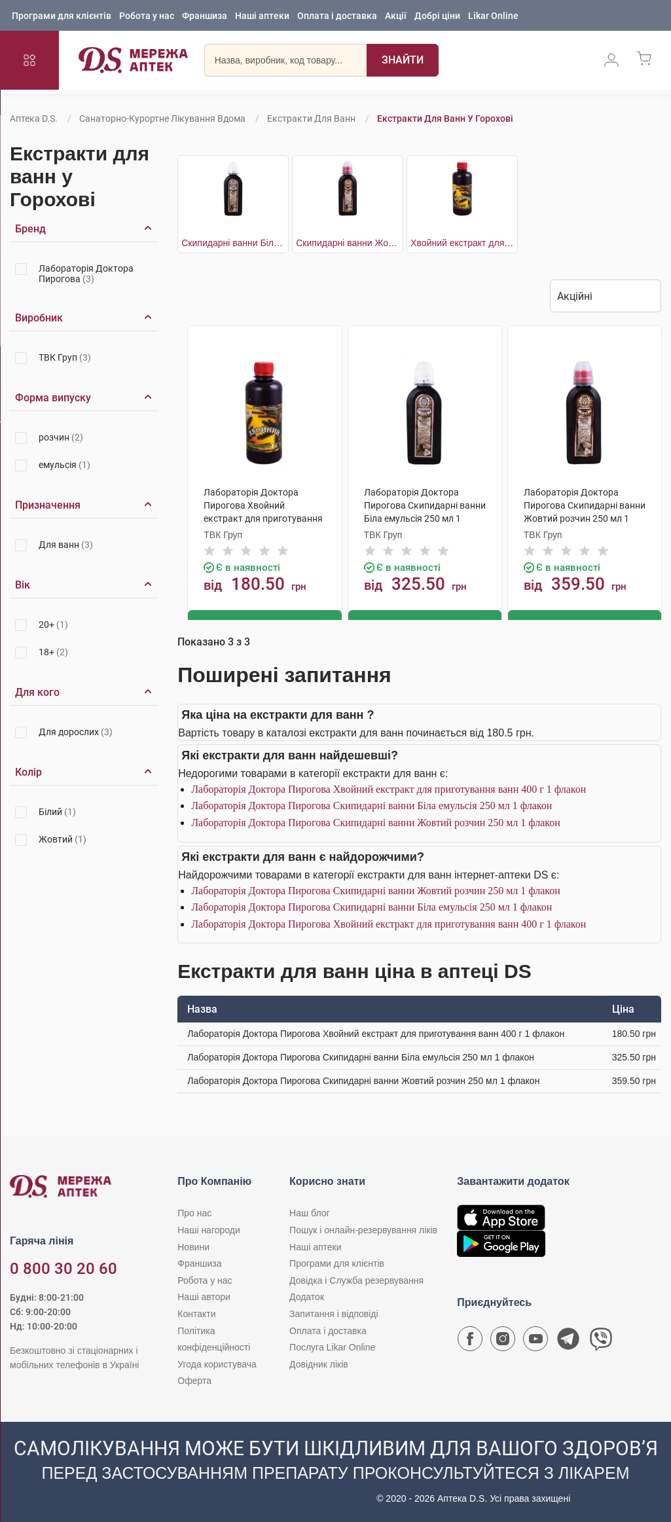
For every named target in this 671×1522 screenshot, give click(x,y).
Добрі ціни (437, 16)
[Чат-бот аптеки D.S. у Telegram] (568, 1341)
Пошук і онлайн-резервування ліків (363, 1229)
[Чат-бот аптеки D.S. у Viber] (601, 1341)
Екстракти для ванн (311, 118)
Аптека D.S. (34, 118)
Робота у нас (146, 16)
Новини (193, 1246)
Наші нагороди (208, 1229)
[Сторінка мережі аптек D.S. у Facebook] (470, 1341)
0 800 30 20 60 (63, 1268)
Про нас (194, 1212)
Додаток (306, 1296)
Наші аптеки (262, 16)
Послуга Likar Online (332, 1346)
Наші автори (203, 1296)
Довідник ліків (318, 1363)
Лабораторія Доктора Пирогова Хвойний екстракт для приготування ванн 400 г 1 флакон (388, 787)
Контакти (196, 1313)
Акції (396, 16)
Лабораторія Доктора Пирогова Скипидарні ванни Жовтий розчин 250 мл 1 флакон (375, 821)
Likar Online (493, 16)
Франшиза (204, 16)
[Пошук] (393, 62)
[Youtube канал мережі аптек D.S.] (535, 1341)
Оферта (194, 1380)
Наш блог (309, 1212)
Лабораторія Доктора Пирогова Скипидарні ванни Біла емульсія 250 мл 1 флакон (371, 804)
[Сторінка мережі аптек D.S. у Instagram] (503, 1341)
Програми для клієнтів (61, 16)
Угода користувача (216, 1363)
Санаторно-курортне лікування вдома (162, 118)
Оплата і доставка (337, 16)
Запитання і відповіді (333, 1313)
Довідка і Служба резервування (356, 1279)
